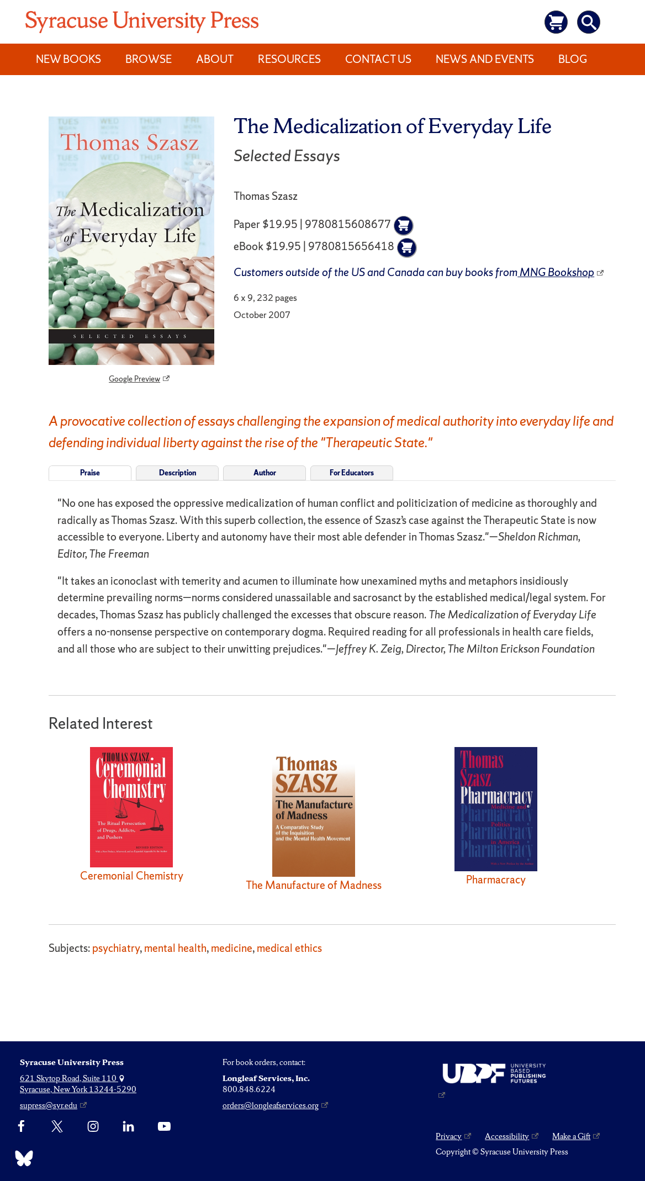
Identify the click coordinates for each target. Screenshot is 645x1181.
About (215, 59)
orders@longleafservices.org (271, 1105)
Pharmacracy (496, 879)
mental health (175, 948)
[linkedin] (128, 1127)
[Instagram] (93, 1127)
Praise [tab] (90, 473)
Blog (572, 59)
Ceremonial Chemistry (131, 875)
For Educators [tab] (352, 473)
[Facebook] (21, 1127)
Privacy (449, 1136)
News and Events (485, 59)
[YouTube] (164, 1127)
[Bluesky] (21, 1158)
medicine (231, 948)
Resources (289, 59)
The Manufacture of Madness (314, 885)
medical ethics (289, 948)
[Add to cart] (404, 226)
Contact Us (378, 59)
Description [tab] (177, 473)
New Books (68, 59)
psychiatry (116, 948)
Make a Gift (571, 1136)
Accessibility (507, 1136)
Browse (148, 59)
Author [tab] (264, 473)
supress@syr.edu (48, 1105)
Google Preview (134, 379)
